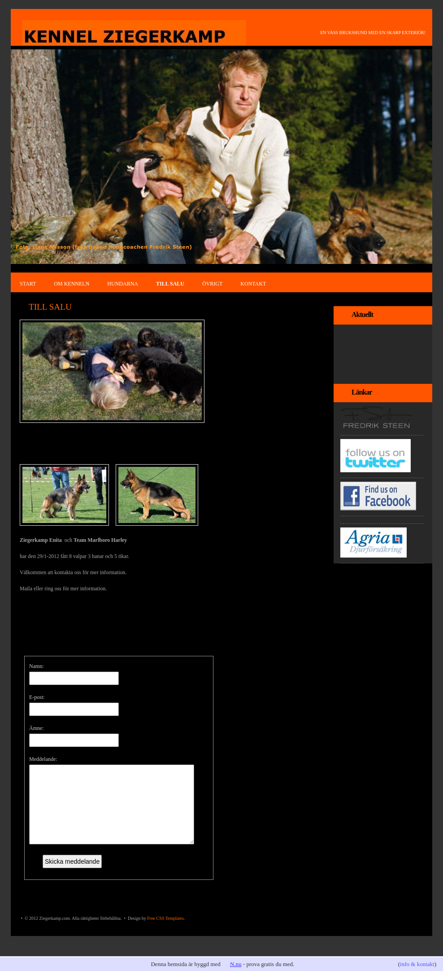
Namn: (36, 666)
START (28, 284)
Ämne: (36, 728)
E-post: (37, 697)
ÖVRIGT (212, 284)
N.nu (236, 964)
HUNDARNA (122, 284)
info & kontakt (417, 964)
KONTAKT (253, 284)
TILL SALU (170, 284)
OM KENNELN (71, 284)
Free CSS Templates (165, 931)
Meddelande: (43, 759)
